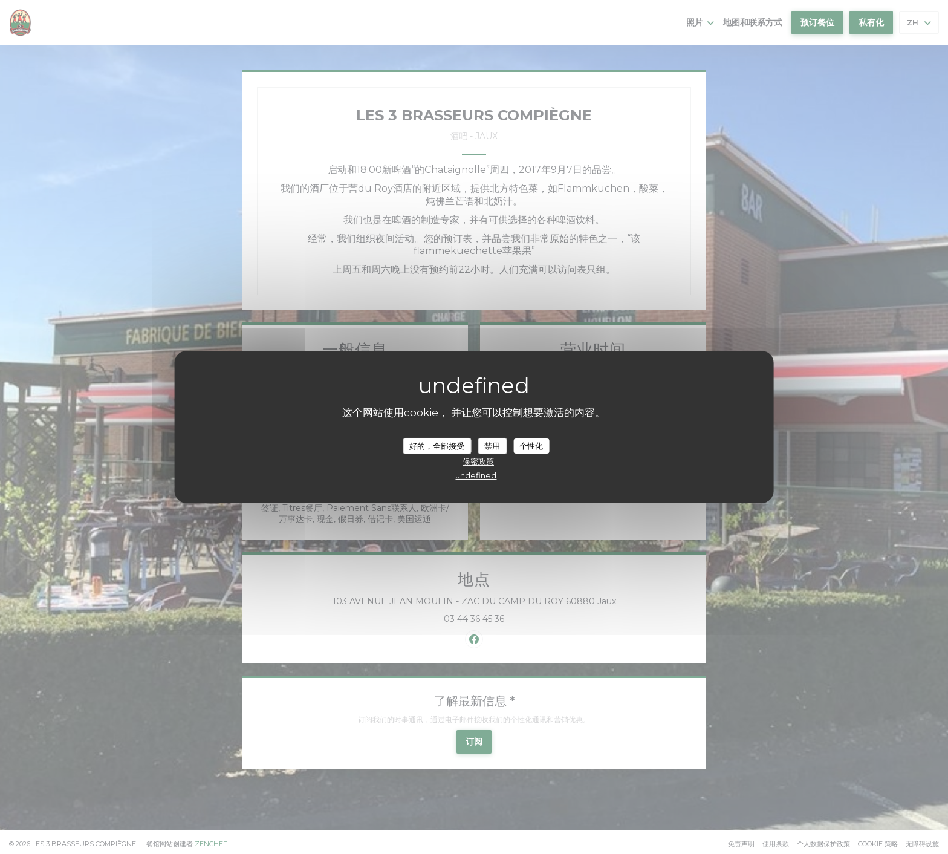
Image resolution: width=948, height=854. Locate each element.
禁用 (492, 445)
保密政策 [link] (478, 461)
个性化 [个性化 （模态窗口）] (531, 445)
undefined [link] (475, 475)
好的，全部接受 (436, 445)
